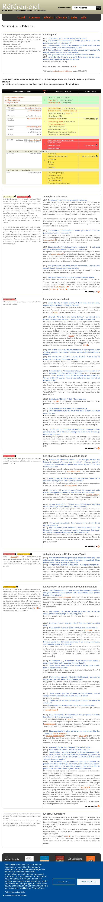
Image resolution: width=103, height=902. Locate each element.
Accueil (21, 17)
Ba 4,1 (62, 289)
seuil (31, 84)
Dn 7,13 (82, 736)
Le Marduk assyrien (34, 111)
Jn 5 (84, 345)
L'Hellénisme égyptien (33, 127)
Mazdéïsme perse (33, 118)
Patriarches (52, 100)
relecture (14, 557)
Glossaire (61, 17)
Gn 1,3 (64, 287)
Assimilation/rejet (54, 103)
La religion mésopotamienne (14, 97)
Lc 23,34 (84, 787)
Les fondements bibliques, (62, 71)
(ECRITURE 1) (23, 197)
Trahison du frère (54, 111)
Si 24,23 (53, 289)
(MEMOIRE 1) (9, 197)
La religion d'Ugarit (11, 103)
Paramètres (64, 882)
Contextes (34, 17)
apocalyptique (35, 140)
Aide (83, 17)
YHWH (56, 287)
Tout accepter (88, 882)
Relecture (81, 79)
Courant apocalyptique (56, 124)
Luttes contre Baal (54, 108)
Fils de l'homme (59, 733)
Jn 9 (74, 66)
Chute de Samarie (69, 111)
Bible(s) (48, 17)
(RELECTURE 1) (24, 554)
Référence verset (64, 8)
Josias (68, 113)
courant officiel (92, 495)
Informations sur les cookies (16, 896)
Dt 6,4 (87, 630)
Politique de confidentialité (15, 892)
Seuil (45, 91)
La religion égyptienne (12, 100)
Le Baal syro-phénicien (33, 108)
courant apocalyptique (55, 736)
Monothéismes (53, 119)
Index (74, 17)
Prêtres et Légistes (54, 122)
